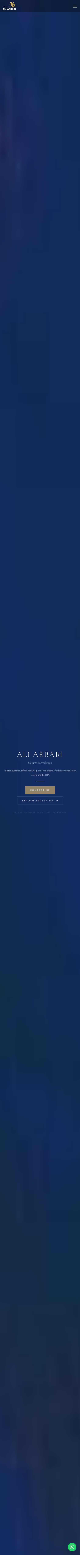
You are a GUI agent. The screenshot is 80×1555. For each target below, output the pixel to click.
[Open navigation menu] (75, 6)
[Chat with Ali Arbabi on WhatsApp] (72, 1547)
